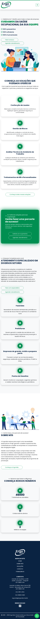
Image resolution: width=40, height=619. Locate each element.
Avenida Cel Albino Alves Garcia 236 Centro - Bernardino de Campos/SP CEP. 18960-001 (20, 587)
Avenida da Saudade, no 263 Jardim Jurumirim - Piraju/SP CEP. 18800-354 (20, 580)
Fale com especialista (12, 288)
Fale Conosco (9, 40)
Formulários (20, 571)
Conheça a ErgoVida (11, 467)
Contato (20, 569)
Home (20, 561)
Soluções (20, 566)
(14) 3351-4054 (20, 592)
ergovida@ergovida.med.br (20, 598)
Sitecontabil (29, 615)
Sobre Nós (20, 563)
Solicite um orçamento (20, 234)
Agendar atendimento (12, 43)
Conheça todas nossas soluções (20, 194)
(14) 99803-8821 (20, 595)
